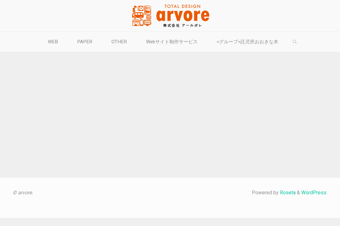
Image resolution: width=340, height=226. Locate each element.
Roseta (287, 193)
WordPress (313, 193)
